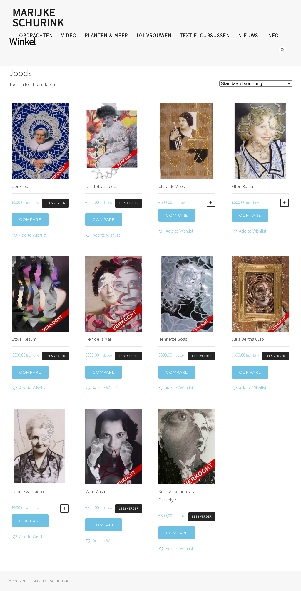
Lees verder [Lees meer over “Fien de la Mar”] (128, 356)
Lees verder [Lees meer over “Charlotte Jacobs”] (128, 203)
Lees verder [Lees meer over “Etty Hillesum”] (55, 356)
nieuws (248, 35)
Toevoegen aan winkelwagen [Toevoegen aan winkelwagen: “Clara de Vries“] (211, 203)
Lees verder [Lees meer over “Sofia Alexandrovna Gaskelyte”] (202, 516)
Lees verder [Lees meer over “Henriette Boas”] (202, 356)
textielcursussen (205, 35)
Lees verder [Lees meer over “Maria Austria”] (128, 509)
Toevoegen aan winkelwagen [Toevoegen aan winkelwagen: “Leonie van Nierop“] (64, 508)
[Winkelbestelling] (255, 83)
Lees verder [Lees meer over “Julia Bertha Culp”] (275, 356)
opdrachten (36, 35)
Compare (30, 219)
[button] (29, 235)
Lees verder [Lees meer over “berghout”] (55, 203)
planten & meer (106, 35)
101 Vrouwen (154, 35)
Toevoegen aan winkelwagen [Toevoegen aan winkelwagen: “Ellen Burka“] (284, 203)
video (68, 35)
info (272, 35)
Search (282, 49)
